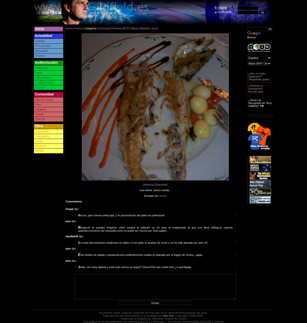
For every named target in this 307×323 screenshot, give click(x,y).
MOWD (39, 150)
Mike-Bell (168, 315)
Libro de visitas (44, 99)
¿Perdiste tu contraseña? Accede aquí (255, 88)
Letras (39, 141)
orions (163, 195)
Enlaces (40, 55)
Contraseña (225, 11)
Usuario (222, 7)
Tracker (39, 87)
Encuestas (41, 50)
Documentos (43, 45)
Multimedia (41, 67)
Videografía (42, 136)
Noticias (40, 41)
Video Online (43, 77)
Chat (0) (40, 119)
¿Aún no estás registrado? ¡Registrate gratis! (259, 76)
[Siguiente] (161, 184)
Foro (38, 104)
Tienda (39, 114)
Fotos (38, 72)
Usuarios (40, 109)
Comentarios (74, 201)
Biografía (40, 146)
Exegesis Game (44, 82)
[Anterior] (148, 184)
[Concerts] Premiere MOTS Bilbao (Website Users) (128, 28)
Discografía (42, 131)
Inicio (39, 29)
